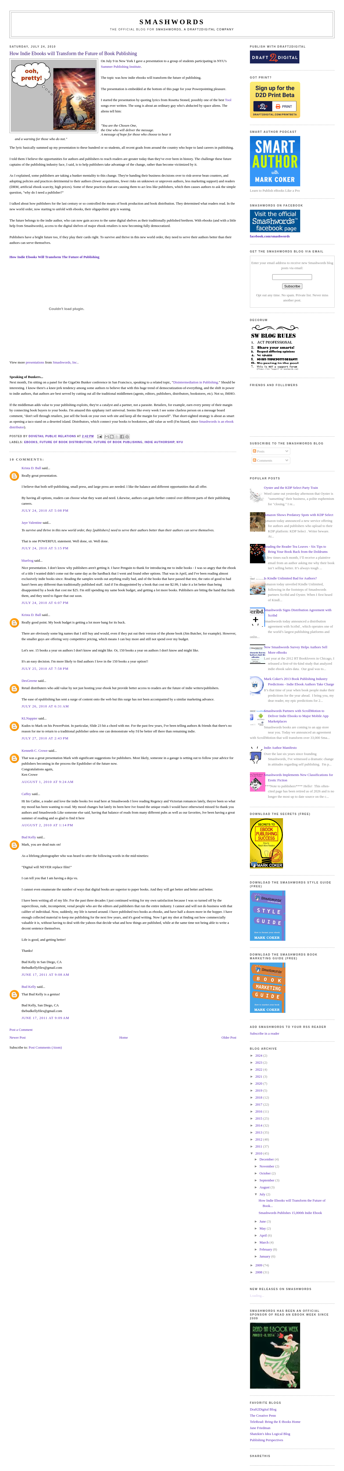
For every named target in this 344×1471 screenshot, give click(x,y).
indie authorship (159, 442)
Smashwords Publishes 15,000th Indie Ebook (290, 1213)
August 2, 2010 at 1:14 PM (47, 825)
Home (123, 1037)
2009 (259, 1265)
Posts (258, 451)
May (263, 1228)
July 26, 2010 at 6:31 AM (45, 706)
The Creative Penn (263, 1415)
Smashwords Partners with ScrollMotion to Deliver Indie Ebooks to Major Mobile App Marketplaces (296, 716)
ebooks (31, 442)
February (266, 1249)
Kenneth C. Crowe (35, 751)
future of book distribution (66, 442)
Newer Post (17, 1037)
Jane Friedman (260, 1428)
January (265, 1256)
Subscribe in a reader (264, 1033)
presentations (35, 362)
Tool (228, 100)
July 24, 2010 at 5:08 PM (45, 510)
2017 (259, 1104)
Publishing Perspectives (266, 1440)
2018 (259, 1097)
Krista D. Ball (31, 468)
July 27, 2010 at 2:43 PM (45, 738)
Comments (262, 460)
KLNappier (29, 718)
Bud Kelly (29, 837)
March (265, 1242)
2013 (259, 1132)
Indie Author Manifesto (280, 748)
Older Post (228, 1037)
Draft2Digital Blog (263, 1409)
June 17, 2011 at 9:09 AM (45, 1018)
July (263, 1194)
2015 (259, 1118)
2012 (259, 1139)
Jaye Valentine (32, 523)
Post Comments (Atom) (45, 1047)
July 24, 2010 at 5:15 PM (45, 548)
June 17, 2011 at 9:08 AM (45, 975)
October (266, 1173)
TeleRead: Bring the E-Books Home (275, 1422)
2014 (259, 1125)
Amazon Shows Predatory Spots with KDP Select (298, 515)
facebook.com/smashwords (270, 236)
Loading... (257, 1296)
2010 (259, 1153)
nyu (180, 442)
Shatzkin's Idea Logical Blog (270, 1434)
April (264, 1235)
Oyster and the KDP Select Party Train (291, 488)
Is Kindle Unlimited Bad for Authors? (290, 578)
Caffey (26, 794)
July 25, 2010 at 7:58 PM (45, 669)
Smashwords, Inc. (65, 362)
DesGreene (29, 681)
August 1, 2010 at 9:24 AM (48, 782)
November (267, 1166)
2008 (259, 1272)
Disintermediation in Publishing (195, 382)
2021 (259, 1076)
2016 (259, 1111)
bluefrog (27, 560)
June (263, 1221)
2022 (259, 1069)
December (267, 1159)
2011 (259, 1146)
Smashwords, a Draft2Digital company (195, 29)
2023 (259, 1062)
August (265, 1187)
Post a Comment (21, 1030)
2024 (259, 1055)
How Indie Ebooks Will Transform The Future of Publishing (54, 257)
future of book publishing (118, 442)
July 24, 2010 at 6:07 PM (45, 603)
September (267, 1180)
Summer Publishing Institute (121, 67)
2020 (259, 1083)
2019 (259, 1090)
